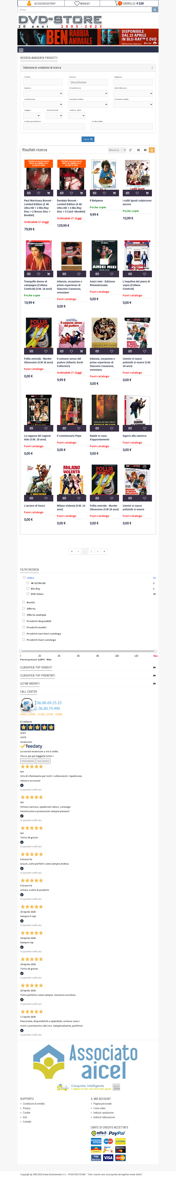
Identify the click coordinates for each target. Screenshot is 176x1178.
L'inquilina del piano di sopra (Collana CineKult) (136, 285)
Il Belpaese (96, 200)
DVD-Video (37, 594)
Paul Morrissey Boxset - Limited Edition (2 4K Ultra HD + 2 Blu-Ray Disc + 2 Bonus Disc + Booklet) (38, 208)
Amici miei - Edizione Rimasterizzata (102, 283)
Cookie (26, 1112)
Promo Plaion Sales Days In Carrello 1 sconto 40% (38, 163)
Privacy (26, 1108)
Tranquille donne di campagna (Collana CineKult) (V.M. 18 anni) (38, 285)
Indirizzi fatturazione (104, 1117)
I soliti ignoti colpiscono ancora (137, 202)
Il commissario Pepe (69, 436)
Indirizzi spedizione (104, 1112)
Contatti (27, 1121)
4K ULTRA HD (38, 583)
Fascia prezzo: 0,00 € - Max (35, 659)
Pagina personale (103, 1103)
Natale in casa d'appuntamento (99, 438)
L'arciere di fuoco (34, 505)
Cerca (88, 139)
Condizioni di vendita (34, 1103)
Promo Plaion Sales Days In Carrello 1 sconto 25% (71, 163)
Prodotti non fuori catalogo (44, 633)
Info (25, 1117)
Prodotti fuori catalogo (41, 639)
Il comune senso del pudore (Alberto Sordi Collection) (70, 362)
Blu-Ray (35, 588)
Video (30, 577)
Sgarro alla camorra (134, 436)
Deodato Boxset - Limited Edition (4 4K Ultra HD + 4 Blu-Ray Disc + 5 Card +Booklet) (71, 206)
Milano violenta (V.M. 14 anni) (71, 507)
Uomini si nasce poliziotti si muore (133, 507)
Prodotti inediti (36, 627)
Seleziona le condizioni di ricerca (42, 67)
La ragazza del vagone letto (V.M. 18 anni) (37, 438)
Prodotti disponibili (39, 621)
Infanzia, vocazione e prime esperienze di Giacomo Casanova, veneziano (69, 287)
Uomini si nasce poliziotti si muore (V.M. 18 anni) (137, 362)
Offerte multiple (36, 615)
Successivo (43, 761)
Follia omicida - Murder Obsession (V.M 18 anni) (38, 360)
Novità (31, 602)
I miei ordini (99, 1108)
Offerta (31, 608)
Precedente (28, 761)
